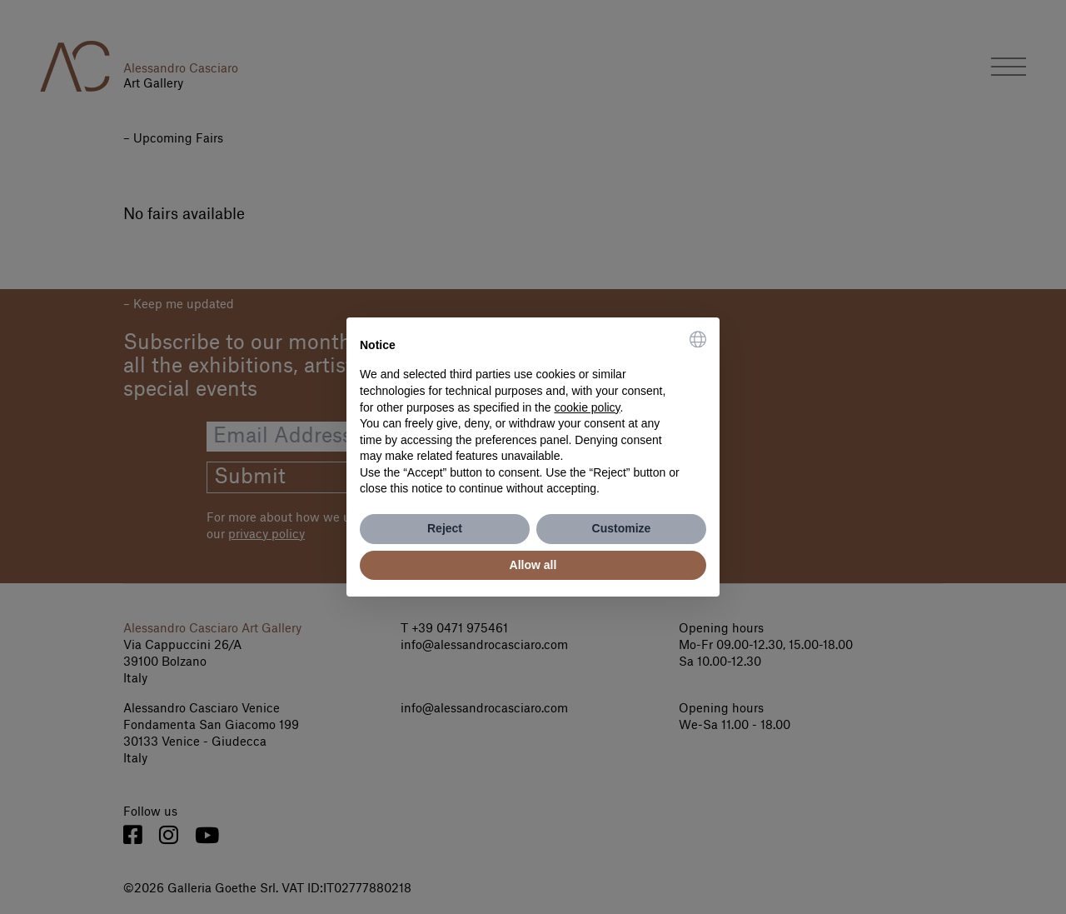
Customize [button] (621, 528)
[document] (533, 414)
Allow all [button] (533, 565)
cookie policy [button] (587, 407)
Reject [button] (444, 528)
